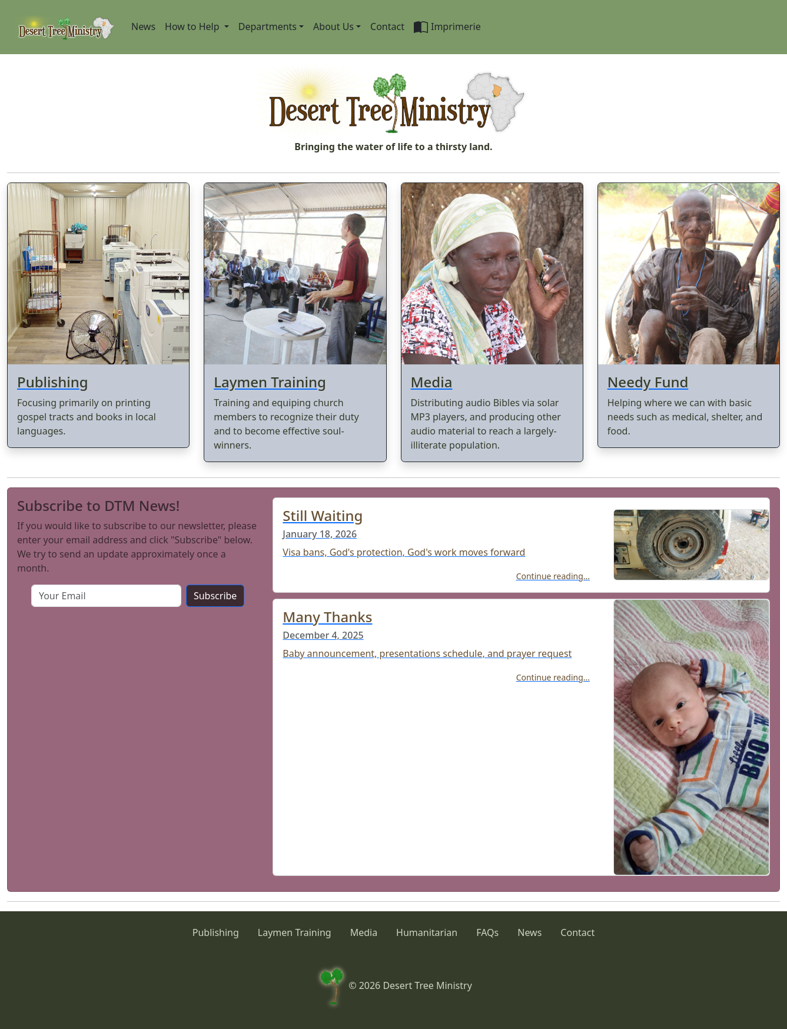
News (143, 26)
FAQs (487, 932)
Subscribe (215, 595)
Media (363, 932)
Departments (267, 26)
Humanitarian (426, 932)
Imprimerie (447, 27)
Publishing (215, 932)
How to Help (193, 26)
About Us (333, 26)
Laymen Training (294, 932)
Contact (387, 26)
